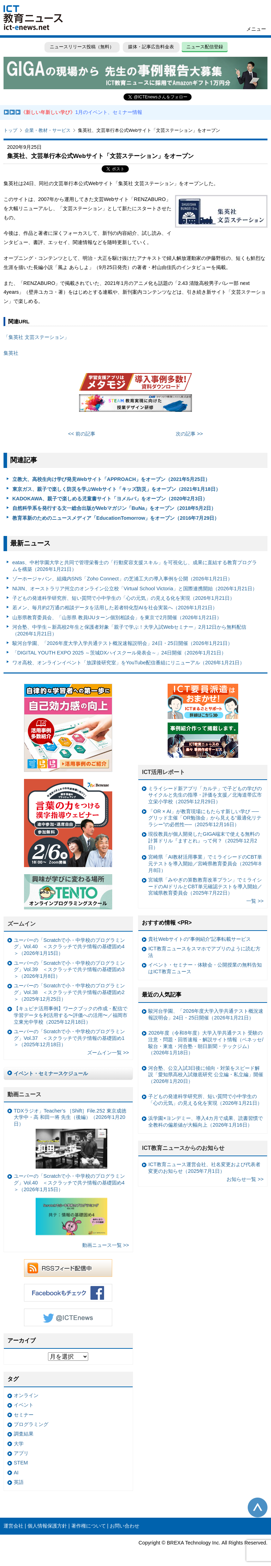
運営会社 (13, 1526)
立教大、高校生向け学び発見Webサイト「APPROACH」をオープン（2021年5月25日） (111, 479)
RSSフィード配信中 (68, 1268)
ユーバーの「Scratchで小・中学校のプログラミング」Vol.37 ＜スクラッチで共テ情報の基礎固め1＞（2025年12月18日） (69, 1038)
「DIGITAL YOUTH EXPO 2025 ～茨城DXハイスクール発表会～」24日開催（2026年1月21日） (119, 653)
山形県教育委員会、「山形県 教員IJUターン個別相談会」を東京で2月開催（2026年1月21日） (117, 617)
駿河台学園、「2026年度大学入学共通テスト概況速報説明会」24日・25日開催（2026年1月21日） (122, 643)
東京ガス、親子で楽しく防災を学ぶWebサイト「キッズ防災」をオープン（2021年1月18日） (116, 489)
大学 (19, 1443)
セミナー (24, 1415)
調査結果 (24, 1434)
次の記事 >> (189, 434)
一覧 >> (255, 901)
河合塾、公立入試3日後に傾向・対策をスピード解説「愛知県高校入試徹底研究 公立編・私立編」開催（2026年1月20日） (205, 1074)
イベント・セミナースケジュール (51, 1073)
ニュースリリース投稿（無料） (82, 46)
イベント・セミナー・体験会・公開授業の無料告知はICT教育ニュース (205, 968)
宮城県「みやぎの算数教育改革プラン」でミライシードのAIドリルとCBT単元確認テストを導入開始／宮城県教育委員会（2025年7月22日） (205, 886)
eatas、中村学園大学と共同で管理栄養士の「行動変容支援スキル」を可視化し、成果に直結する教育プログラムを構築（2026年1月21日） (134, 566)
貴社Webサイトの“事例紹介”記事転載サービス (199, 939)
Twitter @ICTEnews (68, 1317)
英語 (19, 1482)
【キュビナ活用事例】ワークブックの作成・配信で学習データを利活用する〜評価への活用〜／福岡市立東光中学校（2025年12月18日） (70, 1015)
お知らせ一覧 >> (245, 1179)
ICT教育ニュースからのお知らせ (183, 1148)
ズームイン (21, 924)
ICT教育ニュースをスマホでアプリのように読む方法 (204, 952)
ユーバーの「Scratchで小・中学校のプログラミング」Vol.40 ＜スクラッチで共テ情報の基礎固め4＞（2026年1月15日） (69, 946)
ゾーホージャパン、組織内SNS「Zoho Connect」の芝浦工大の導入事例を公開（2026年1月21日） (122, 578)
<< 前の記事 (81, 434)
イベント (24, 1405)
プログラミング (31, 1424)
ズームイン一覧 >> (108, 1052)
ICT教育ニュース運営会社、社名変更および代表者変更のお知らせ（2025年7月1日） (204, 1168)
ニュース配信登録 (204, 46)
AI (16, 1472)
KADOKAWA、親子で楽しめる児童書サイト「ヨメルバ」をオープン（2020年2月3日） (110, 498)
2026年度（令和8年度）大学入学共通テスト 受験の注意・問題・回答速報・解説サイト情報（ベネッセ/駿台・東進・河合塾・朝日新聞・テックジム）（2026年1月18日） (205, 1042)
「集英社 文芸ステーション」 (36, 337)
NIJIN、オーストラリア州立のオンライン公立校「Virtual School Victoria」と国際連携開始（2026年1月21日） (134, 588)
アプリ (21, 1453)
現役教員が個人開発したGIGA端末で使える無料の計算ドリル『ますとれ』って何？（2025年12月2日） (204, 840)
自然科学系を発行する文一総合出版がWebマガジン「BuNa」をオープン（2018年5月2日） (114, 508)
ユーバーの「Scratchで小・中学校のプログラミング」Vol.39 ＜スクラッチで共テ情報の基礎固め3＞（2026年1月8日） (69, 969)
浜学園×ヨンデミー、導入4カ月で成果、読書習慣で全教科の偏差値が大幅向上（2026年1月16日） (205, 1121)
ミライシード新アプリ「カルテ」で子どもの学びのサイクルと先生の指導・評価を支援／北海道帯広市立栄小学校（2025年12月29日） (205, 795)
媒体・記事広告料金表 (151, 46)
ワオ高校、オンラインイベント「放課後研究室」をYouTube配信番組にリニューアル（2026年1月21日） (128, 662)
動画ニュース (24, 1094)
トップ (10, 130)
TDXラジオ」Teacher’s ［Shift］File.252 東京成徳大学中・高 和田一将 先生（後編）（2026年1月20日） (70, 1138)
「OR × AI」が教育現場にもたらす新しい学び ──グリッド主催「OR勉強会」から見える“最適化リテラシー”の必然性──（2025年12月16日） (204, 818)
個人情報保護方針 (47, 1526)
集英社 (11, 353)
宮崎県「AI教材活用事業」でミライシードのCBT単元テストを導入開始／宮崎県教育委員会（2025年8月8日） (205, 863)
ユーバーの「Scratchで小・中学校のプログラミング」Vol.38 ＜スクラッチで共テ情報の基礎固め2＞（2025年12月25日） (69, 992)
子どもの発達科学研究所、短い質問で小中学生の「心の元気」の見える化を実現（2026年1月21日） (123, 598)
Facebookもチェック (68, 1293)
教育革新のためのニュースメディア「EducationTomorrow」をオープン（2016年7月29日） (115, 518)
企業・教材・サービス (48, 130)
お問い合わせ (124, 1526)
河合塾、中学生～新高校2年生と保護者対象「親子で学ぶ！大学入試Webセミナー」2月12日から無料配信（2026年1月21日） (129, 630)
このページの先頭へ (257, 1507)
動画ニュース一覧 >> (105, 1245)
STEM (21, 1463)
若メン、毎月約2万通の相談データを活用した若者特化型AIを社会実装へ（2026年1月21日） (115, 607)
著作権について (88, 1526)
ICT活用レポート (163, 772)
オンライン (26, 1395)
